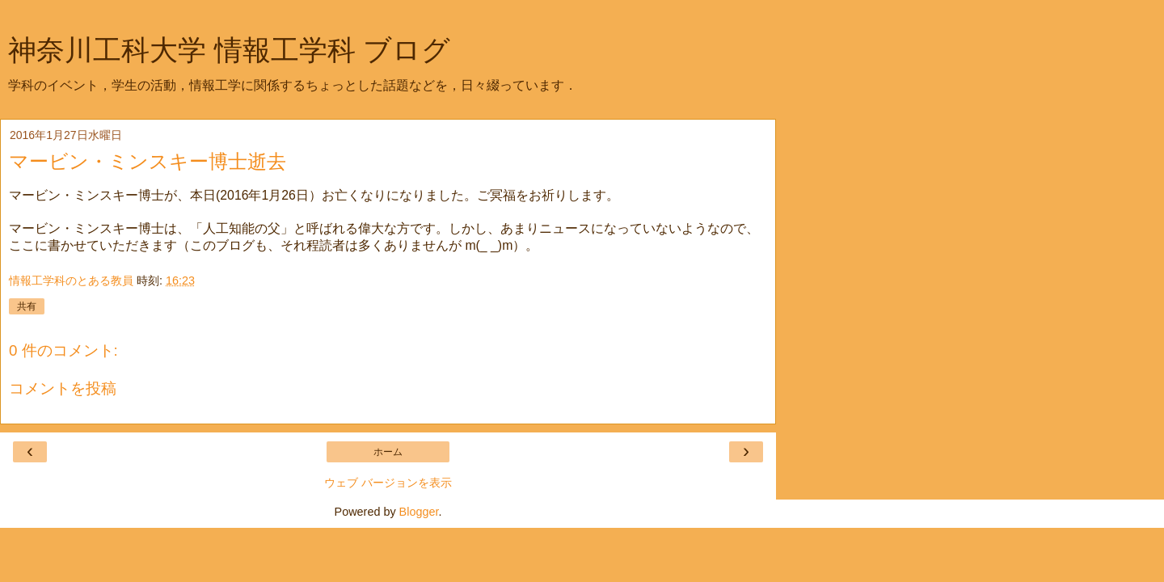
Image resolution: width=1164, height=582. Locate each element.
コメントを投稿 (62, 388)
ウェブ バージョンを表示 (388, 482)
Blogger (419, 511)
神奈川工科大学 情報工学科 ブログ (229, 50)
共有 (26, 306)
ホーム (388, 452)
